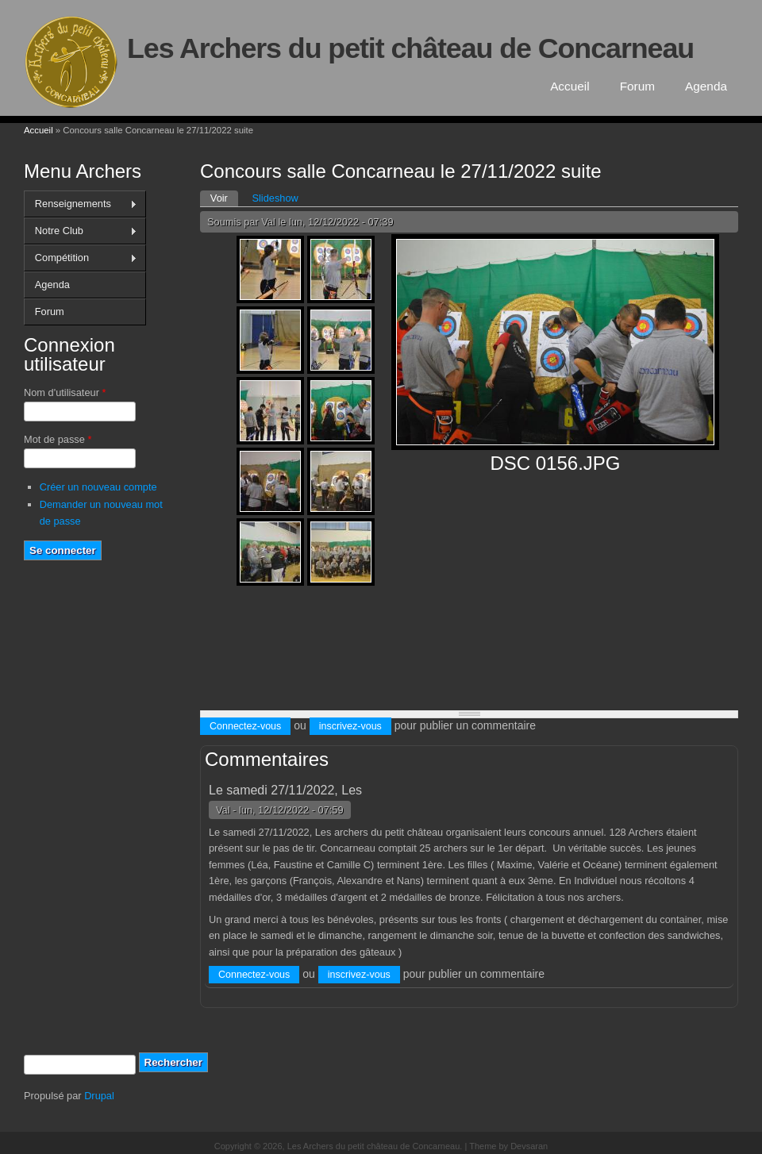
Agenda (706, 86)
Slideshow (275, 198)
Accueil (570, 86)
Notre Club (80, 231)
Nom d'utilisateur (65, 392)
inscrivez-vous (350, 726)
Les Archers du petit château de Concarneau (410, 48)
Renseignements (80, 204)
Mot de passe (57, 439)
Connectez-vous (245, 726)
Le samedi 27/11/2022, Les (285, 790)
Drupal (99, 1096)
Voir (224, 197)
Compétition (80, 258)
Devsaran (529, 1146)
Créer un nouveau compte (98, 487)
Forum (637, 86)
